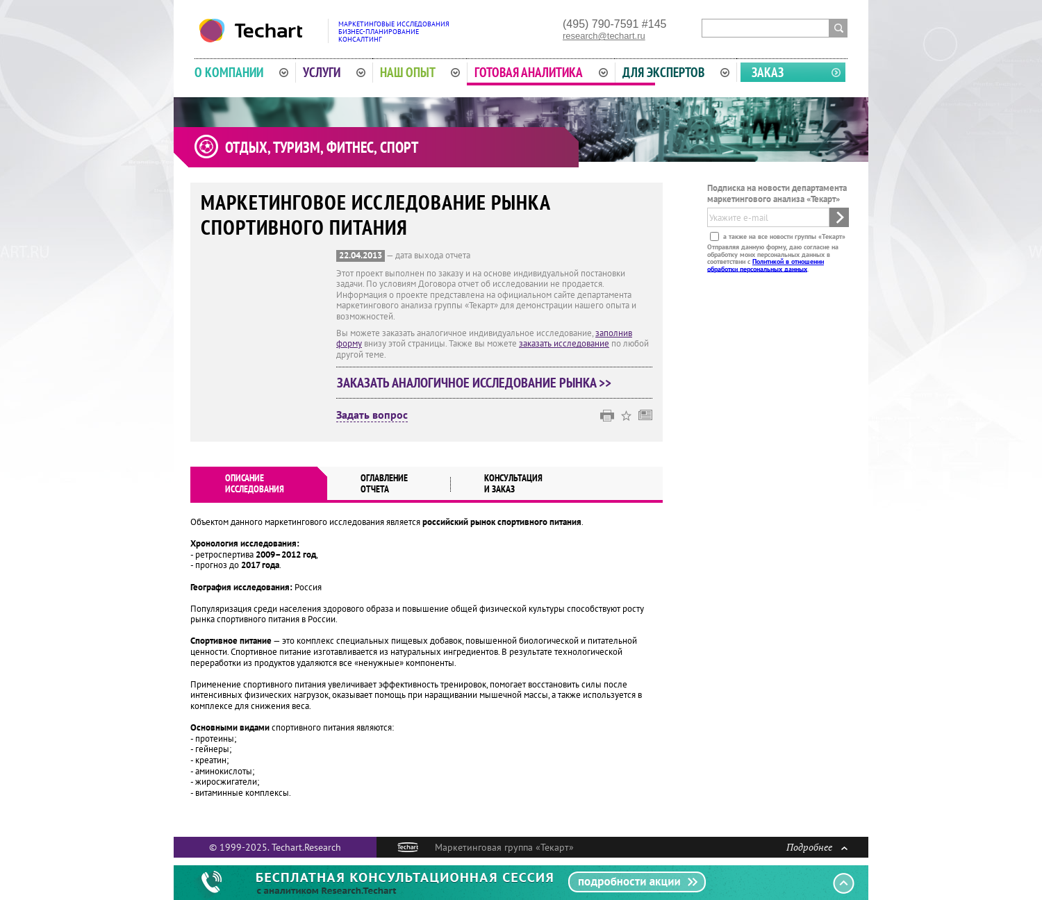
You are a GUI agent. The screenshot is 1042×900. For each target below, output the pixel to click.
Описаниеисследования (254, 483)
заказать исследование (564, 343)
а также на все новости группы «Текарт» (783, 236)
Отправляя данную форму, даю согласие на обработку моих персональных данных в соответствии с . (772, 257)
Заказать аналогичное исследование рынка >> (474, 383)
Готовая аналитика (541, 72)
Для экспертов (675, 72)
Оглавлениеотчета (384, 483)
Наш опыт (420, 72)
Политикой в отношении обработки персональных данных (765, 265)
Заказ (768, 72)
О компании (241, 72)
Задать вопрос (372, 415)
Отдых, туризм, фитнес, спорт (321, 147)
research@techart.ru (604, 36)
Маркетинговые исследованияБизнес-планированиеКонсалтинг (393, 31)
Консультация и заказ (513, 483)
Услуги (334, 72)
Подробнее (816, 846)
